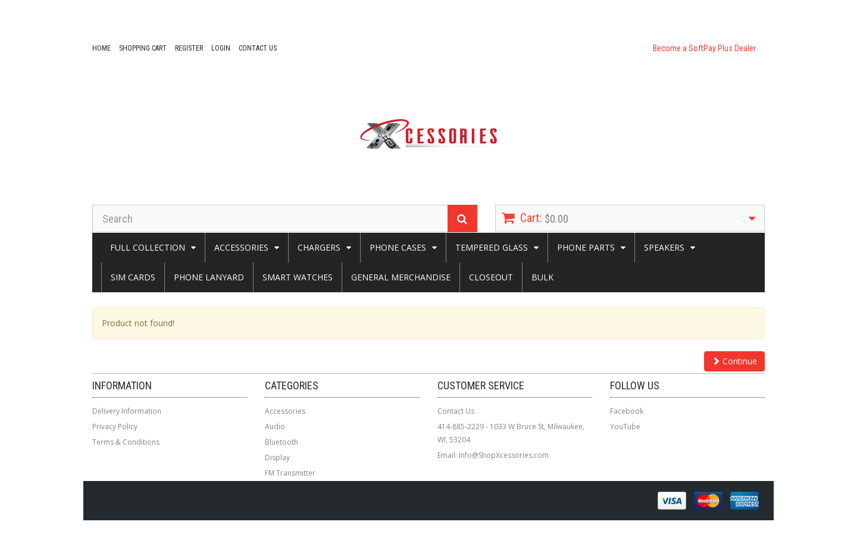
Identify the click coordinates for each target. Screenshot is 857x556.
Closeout (491, 277)
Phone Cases (398, 247)
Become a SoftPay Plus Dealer (704, 48)
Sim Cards (133, 277)
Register (189, 48)
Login (220, 48)
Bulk (542, 277)
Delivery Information (126, 411)
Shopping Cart (143, 48)
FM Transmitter (290, 473)
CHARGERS (319, 247)
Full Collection (147, 247)
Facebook (626, 411)
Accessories (241, 247)
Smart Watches (297, 277)
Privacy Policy (114, 426)
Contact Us (258, 48)
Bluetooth (281, 442)
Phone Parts (586, 247)
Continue (734, 361)
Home (101, 48)
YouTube (625, 426)
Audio (275, 426)
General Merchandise (401, 277)
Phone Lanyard (209, 277)
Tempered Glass (491, 247)
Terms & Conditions (125, 442)
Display (277, 457)
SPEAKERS (664, 247)
